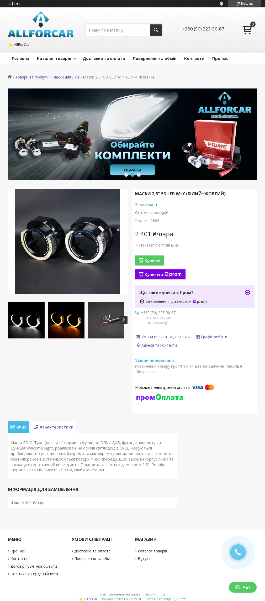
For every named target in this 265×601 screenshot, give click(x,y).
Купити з (163, 274)
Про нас (220, 58)
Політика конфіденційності (34, 573)
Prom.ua (158, 594)
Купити (152, 260)
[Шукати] (156, 30)
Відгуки (144, 558)
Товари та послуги (32, 77)
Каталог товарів (54, 58)
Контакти (194, 58)
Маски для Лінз (65, 77)
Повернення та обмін (154, 58)
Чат (242, 587)
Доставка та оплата (104, 58)
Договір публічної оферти (33, 566)
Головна (20, 58)
